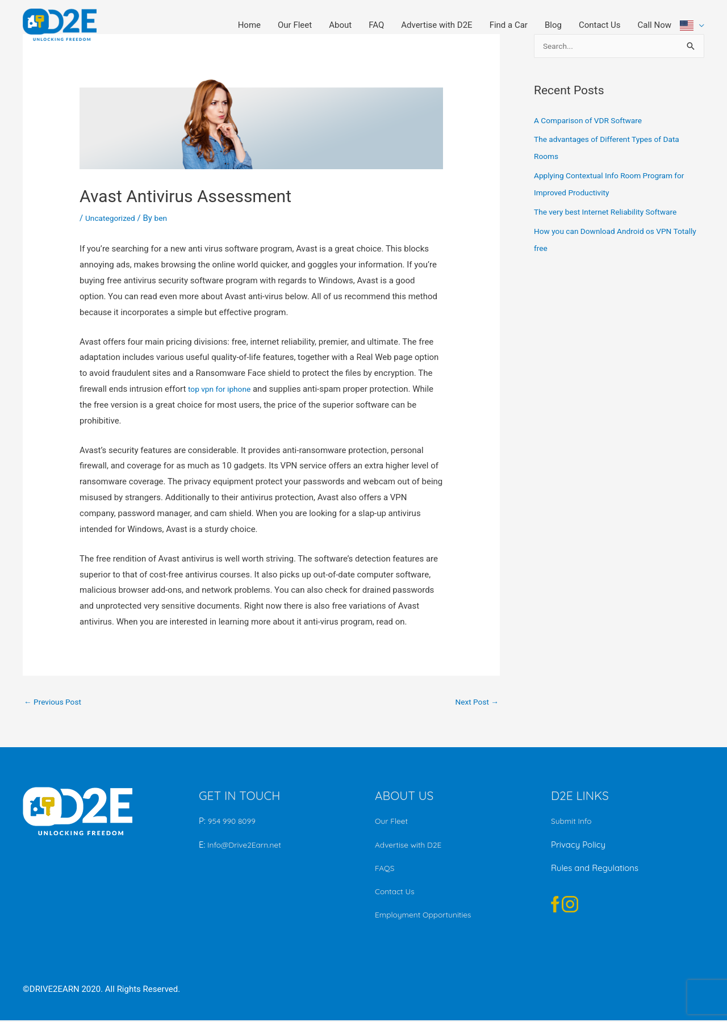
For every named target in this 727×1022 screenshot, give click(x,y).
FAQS (385, 869)
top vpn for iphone (222, 389)
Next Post (475, 702)
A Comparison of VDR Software (593, 121)
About (340, 25)
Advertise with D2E (436, 25)
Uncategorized (112, 218)
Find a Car (509, 25)
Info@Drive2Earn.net (246, 846)
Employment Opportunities (428, 916)
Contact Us (600, 25)
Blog (553, 25)
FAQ (376, 25)
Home (249, 25)
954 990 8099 (234, 822)
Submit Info (573, 822)
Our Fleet (295, 25)
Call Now (654, 25)
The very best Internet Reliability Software (612, 213)
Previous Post (55, 702)
